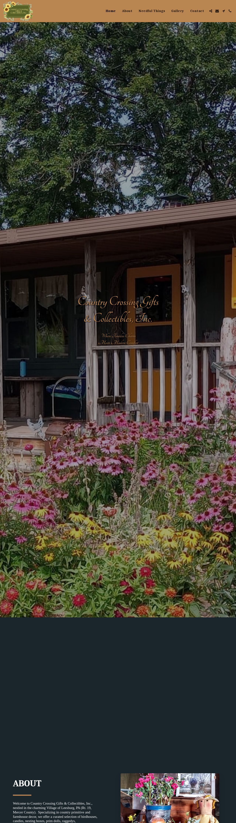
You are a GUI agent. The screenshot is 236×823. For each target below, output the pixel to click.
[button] (211, 11)
